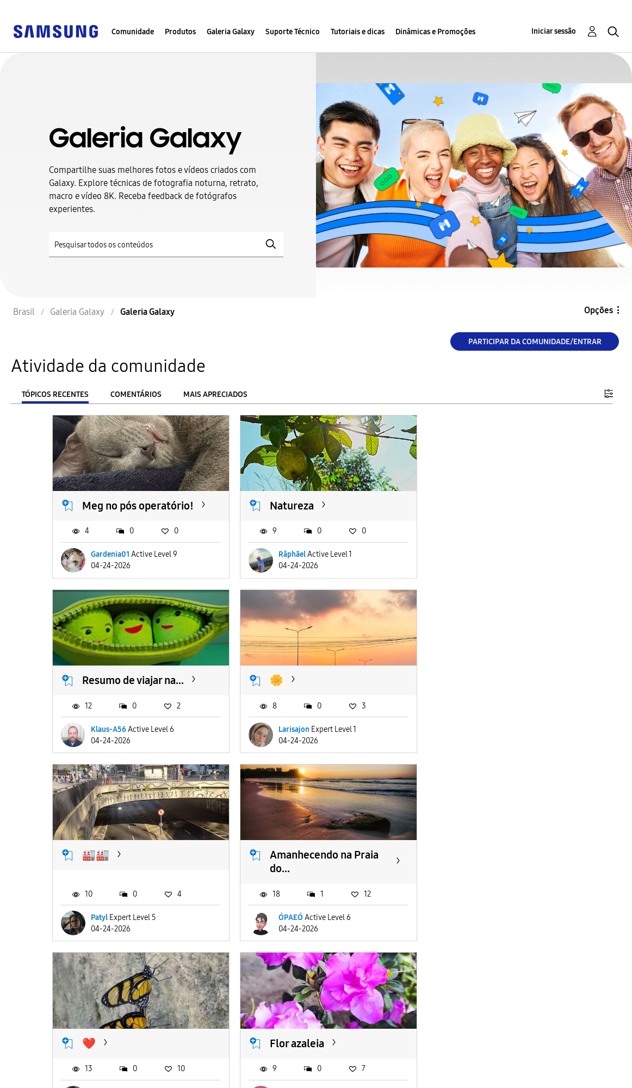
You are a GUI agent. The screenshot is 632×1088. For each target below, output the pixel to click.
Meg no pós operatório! (109, 508)
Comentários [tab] (136, 394)
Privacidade (41, 1074)
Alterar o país (371, 1065)
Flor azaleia (289, 871)
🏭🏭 (275, 686)
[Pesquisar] (166, 244)
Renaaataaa (110, 933)
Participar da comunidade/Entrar (535, 341)
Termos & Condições (220, 1057)
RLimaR (463, 933)
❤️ (89, 871)
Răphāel (284, 564)
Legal (190, 1074)
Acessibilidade (46, 1057)
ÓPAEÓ (462, 749)
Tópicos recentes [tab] (55, 394)
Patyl (278, 749)
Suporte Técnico (292, 31)
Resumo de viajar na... (492, 501)
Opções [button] (598, 310)
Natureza (284, 501)
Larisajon (106, 749)
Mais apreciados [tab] (215, 394)
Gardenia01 (110, 564)
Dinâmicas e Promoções (435, 31)
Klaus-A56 (467, 564)
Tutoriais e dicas (358, 31)
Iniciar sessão (553, 31)
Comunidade (132, 31)
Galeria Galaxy (231, 31)
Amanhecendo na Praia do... (495, 693)
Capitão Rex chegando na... (493, 878)
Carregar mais (91, 1000)
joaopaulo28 (291, 933)
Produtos (180, 31)
